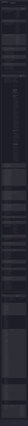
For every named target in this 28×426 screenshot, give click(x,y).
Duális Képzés (26, 0)
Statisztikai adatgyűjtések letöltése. (16, 235)
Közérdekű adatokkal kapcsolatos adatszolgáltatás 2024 (24, 239)
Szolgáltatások (19, 0)
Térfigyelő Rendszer (22, 0)
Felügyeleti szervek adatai (18, 66)
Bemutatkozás (15, 0)
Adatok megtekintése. (11, 303)
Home (12, 0)
